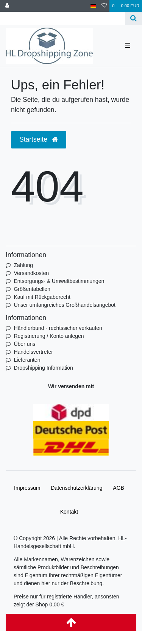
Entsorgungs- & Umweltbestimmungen (59, 281)
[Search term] (62, 18)
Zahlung (23, 265)
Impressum (27, 488)
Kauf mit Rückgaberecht (42, 297)
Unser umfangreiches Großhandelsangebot (64, 305)
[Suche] (133, 18)
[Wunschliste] (104, 6)
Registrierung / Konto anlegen (49, 336)
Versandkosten (31, 273)
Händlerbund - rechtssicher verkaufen (58, 328)
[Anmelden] (7, 6)
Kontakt (69, 512)
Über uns (24, 344)
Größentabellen (32, 289)
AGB (118, 488)
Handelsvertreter (33, 352)
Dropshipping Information (43, 368)
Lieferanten (27, 360)
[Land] (93, 6)
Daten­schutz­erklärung (76, 488)
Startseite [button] (38, 139)
